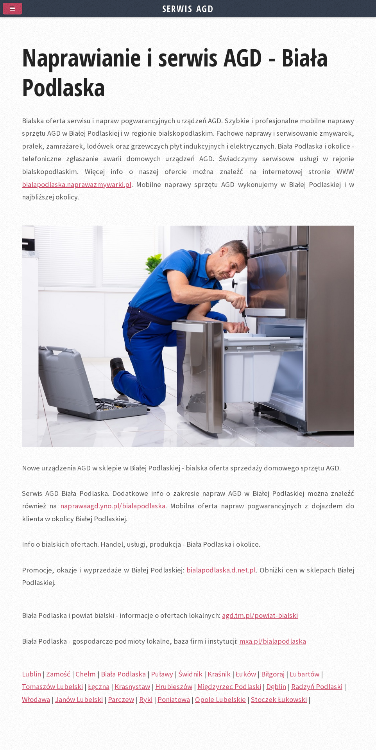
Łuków (246, 673)
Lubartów (304, 673)
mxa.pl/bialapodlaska (272, 641)
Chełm (85, 673)
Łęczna (98, 686)
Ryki (145, 699)
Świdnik (190, 673)
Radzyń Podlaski (316, 686)
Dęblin (276, 686)
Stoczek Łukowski (279, 699)
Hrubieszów (173, 686)
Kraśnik (219, 673)
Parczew (121, 699)
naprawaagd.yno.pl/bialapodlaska (112, 505)
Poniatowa (174, 699)
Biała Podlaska (123, 673)
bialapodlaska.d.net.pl (221, 569)
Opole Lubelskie (220, 699)
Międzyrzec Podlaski (229, 686)
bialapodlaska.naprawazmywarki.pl (76, 184)
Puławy (162, 673)
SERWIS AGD (188, 8)
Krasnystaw (132, 686)
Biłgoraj (273, 673)
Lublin (31, 673)
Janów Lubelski (79, 699)
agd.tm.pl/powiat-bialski (260, 615)
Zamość (58, 673)
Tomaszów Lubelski (52, 686)
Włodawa (36, 699)
